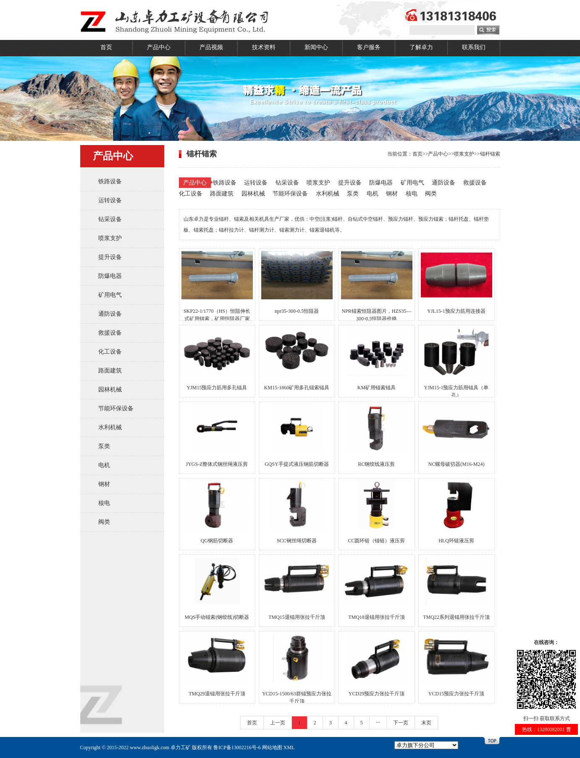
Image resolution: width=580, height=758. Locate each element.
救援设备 (110, 333)
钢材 (104, 484)
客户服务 (369, 47)
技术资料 (264, 47)
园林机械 (110, 389)
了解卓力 (421, 47)
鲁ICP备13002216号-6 (237, 747)
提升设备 (110, 257)
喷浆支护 (110, 238)
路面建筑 (110, 370)
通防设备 (110, 314)
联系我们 (474, 47)
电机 (104, 465)
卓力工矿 (181, 747)
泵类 (104, 446)
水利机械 (110, 427)
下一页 (400, 723)
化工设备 (110, 352)
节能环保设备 (116, 408)
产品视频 (211, 47)
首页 (106, 47)
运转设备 (110, 200)
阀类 (104, 522)
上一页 (277, 723)
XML (289, 747)
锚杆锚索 (490, 154)
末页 (426, 723)
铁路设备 (110, 181)
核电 (104, 503)
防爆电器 (110, 276)
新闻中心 (316, 47)
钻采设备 (110, 219)
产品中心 (159, 47)
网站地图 (272, 747)
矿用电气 (110, 295)
